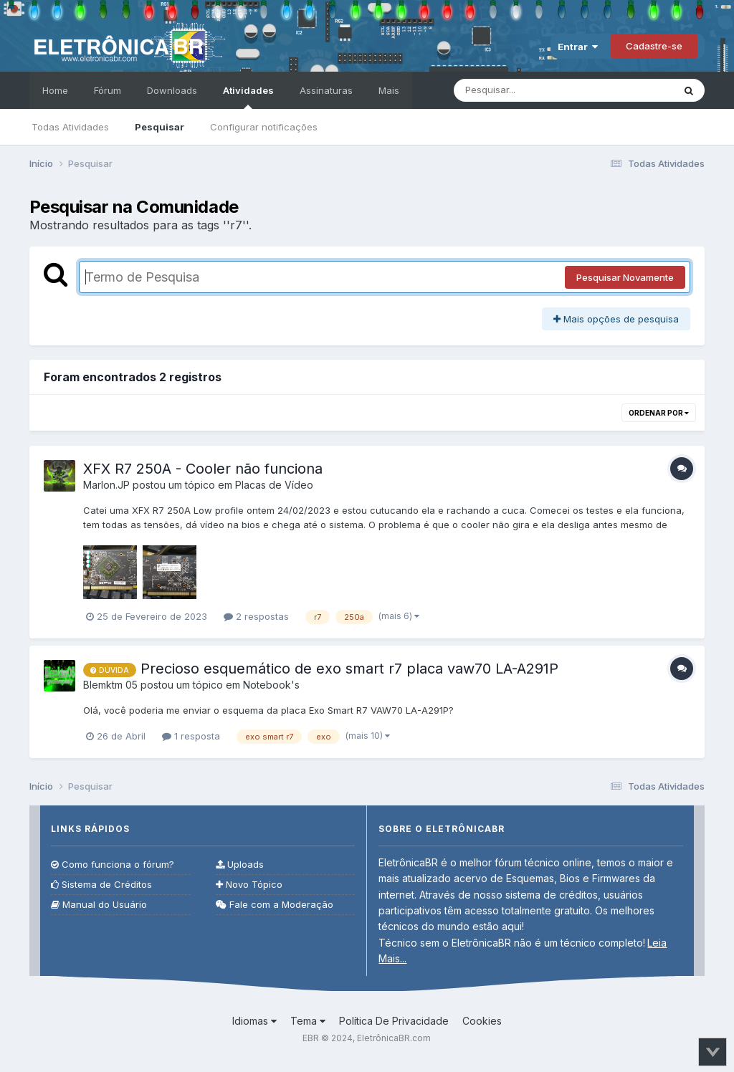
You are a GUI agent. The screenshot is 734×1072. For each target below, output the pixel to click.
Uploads (240, 864)
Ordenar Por (659, 412)
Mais (388, 90)
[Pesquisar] (534, 90)
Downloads (172, 90)
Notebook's (271, 685)
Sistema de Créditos (101, 884)
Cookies (482, 1021)
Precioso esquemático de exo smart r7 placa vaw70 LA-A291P (349, 668)
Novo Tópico (249, 884)
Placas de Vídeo (274, 485)
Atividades (248, 97)
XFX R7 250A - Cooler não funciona (203, 468)
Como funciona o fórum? (112, 864)
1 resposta (191, 736)
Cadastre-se (654, 46)
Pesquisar (159, 127)
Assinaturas (326, 90)
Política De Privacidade (394, 1021)
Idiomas (254, 1021)
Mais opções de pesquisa (616, 319)
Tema (307, 1021)
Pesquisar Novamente (625, 277)
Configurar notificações (264, 127)
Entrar (578, 46)
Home (55, 90)
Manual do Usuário (99, 904)
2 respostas (256, 616)
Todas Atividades (70, 127)
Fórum (107, 90)
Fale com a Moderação (274, 904)
